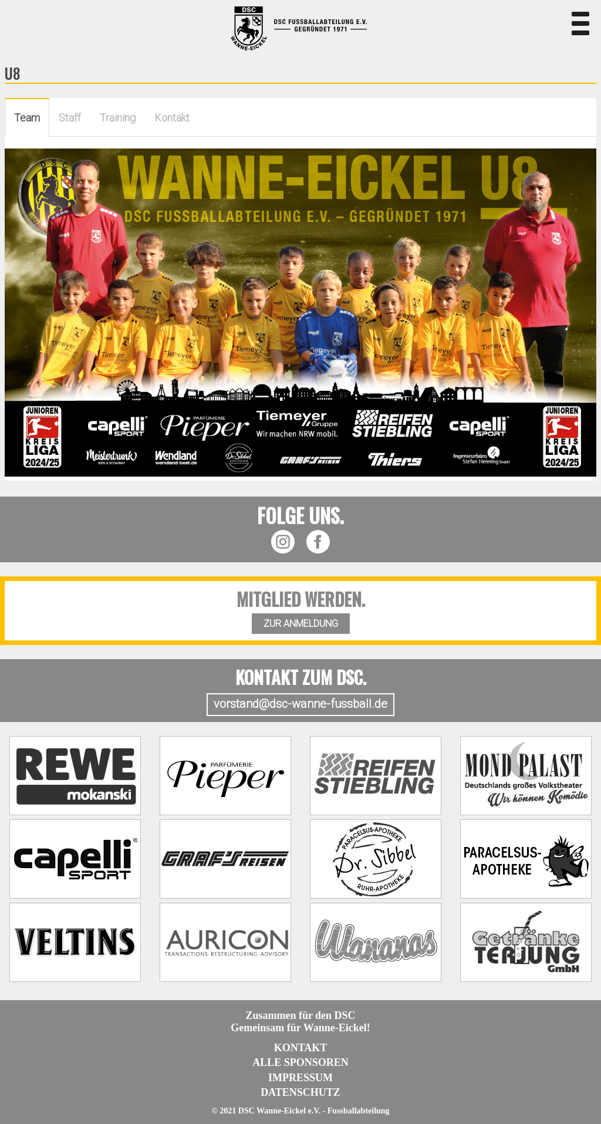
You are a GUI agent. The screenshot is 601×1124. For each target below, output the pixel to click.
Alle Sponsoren (300, 1062)
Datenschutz (300, 1092)
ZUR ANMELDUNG (301, 623)
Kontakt (172, 118)
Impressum (300, 1078)
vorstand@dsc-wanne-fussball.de (300, 704)
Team (27, 118)
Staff (70, 118)
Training (118, 118)
